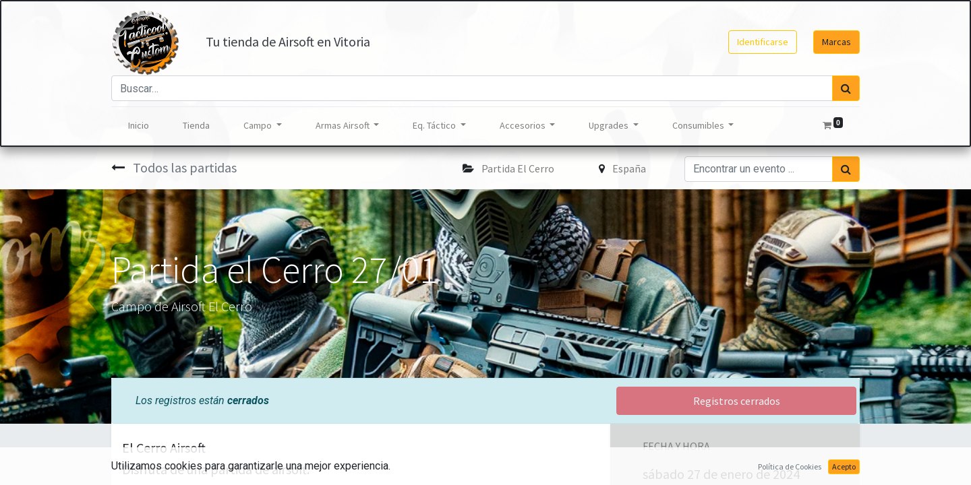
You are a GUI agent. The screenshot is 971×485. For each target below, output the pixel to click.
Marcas (836, 42)
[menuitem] (138, 125)
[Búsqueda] (846, 88)
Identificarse (762, 42)
